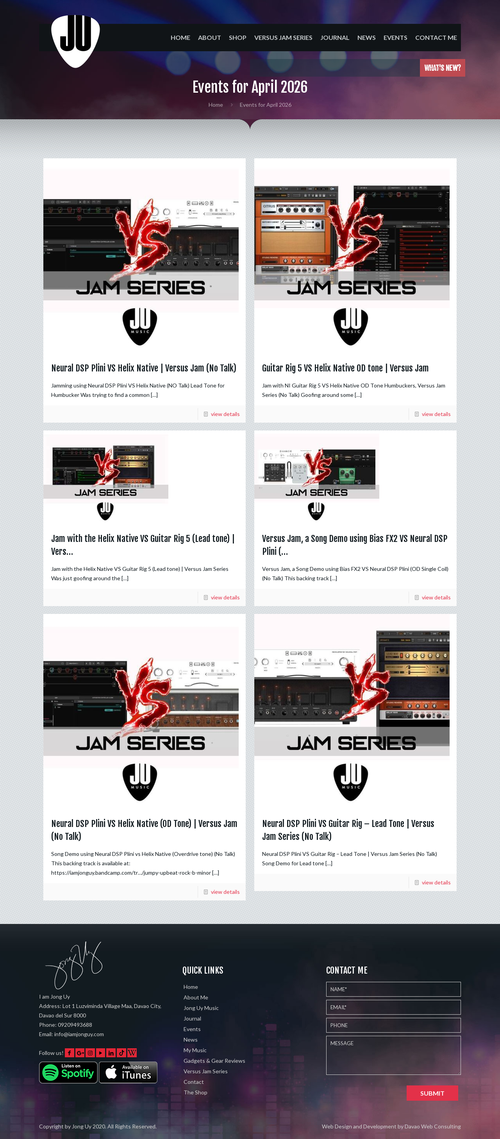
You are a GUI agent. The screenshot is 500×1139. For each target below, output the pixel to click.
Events (192, 1029)
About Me (196, 997)
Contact (194, 1081)
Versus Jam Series (206, 1071)
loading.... (440, 68)
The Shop (195, 1092)
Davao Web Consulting (433, 1126)
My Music (195, 1050)
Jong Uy (81, 1126)
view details (225, 414)
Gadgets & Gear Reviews (214, 1060)
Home (216, 104)
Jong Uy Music (201, 1007)
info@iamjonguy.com (79, 1034)
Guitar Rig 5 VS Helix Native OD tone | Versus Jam (345, 368)
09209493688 (75, 1024)
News (191, 1039)
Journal (192, 1018)
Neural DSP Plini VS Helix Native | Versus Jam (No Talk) (143, 368)
